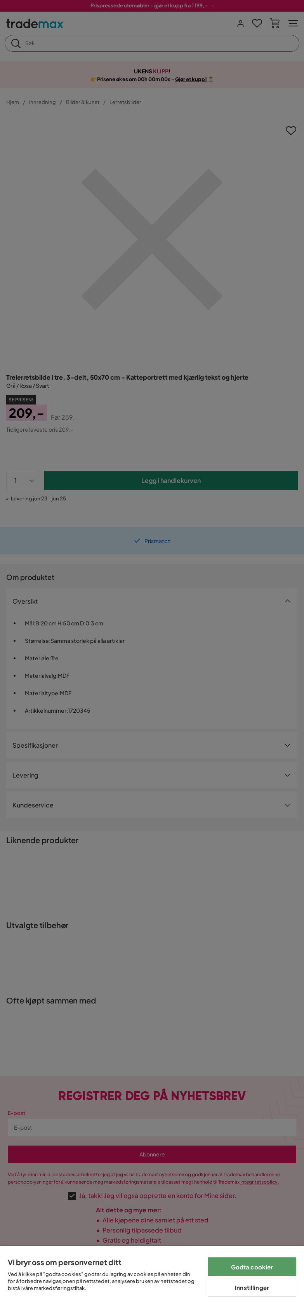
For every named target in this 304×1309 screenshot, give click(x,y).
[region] (152, 1277)
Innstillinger (252, 1287)
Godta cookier (252, 1267)
